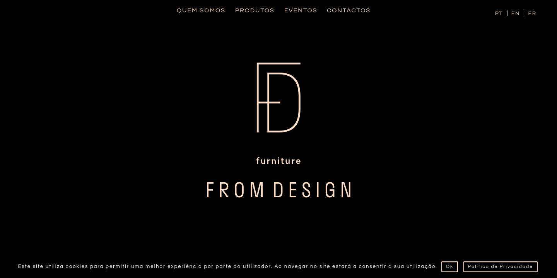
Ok (449, 266)
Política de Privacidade (500, 266)
